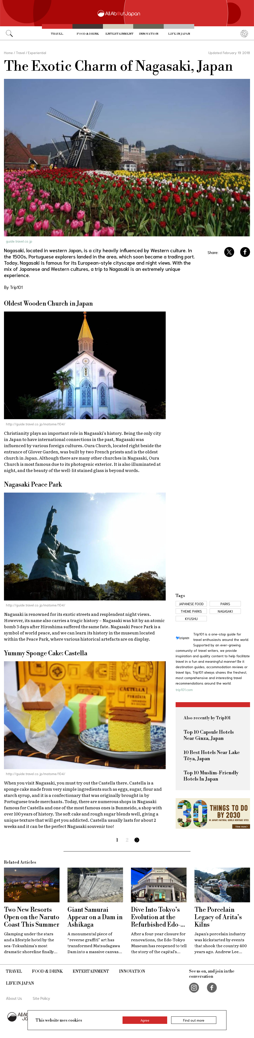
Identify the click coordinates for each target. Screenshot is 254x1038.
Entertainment (119, 34)
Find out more (193, 1020)
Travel (57, 34)
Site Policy (41, 998)
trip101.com (184, 689)
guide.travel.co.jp (19, 241)
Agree (144, 1020)
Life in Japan (179, 34)
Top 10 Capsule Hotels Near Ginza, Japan (209, 735)
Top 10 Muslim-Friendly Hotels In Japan (211, 776)
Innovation (148, 34)
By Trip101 (13, 287)
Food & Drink (88, 34)
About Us (14, 998)
